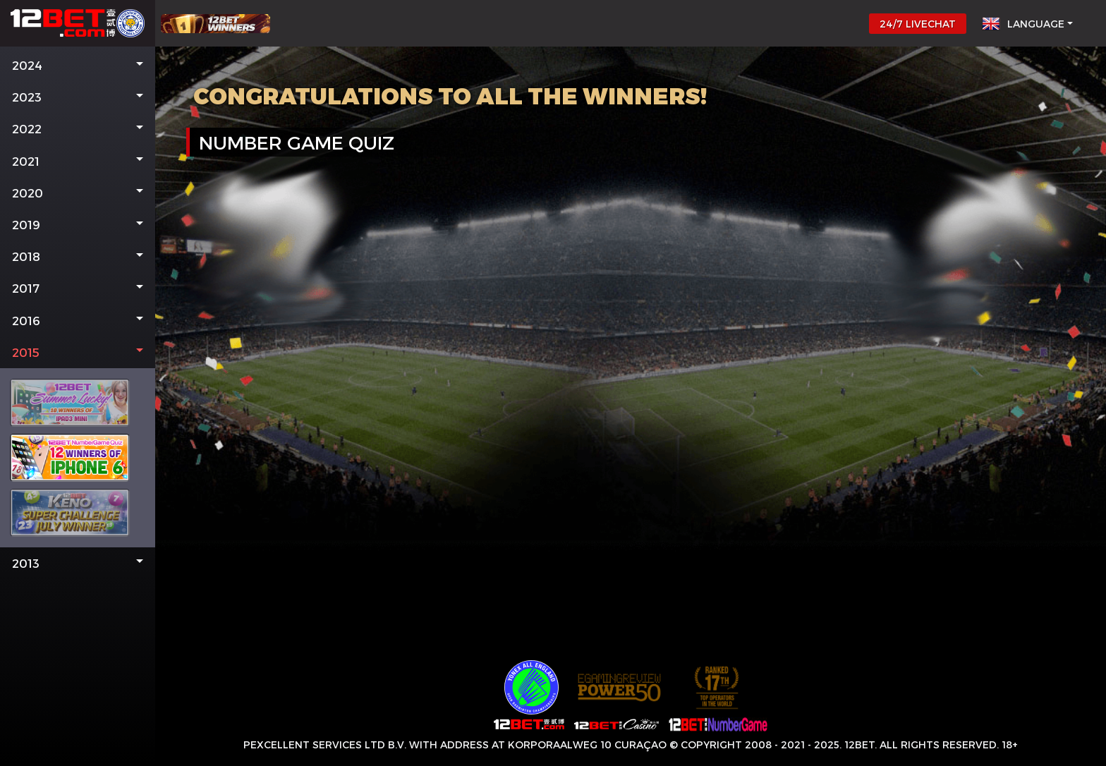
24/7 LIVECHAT (918, 24)
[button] (77, 65)
